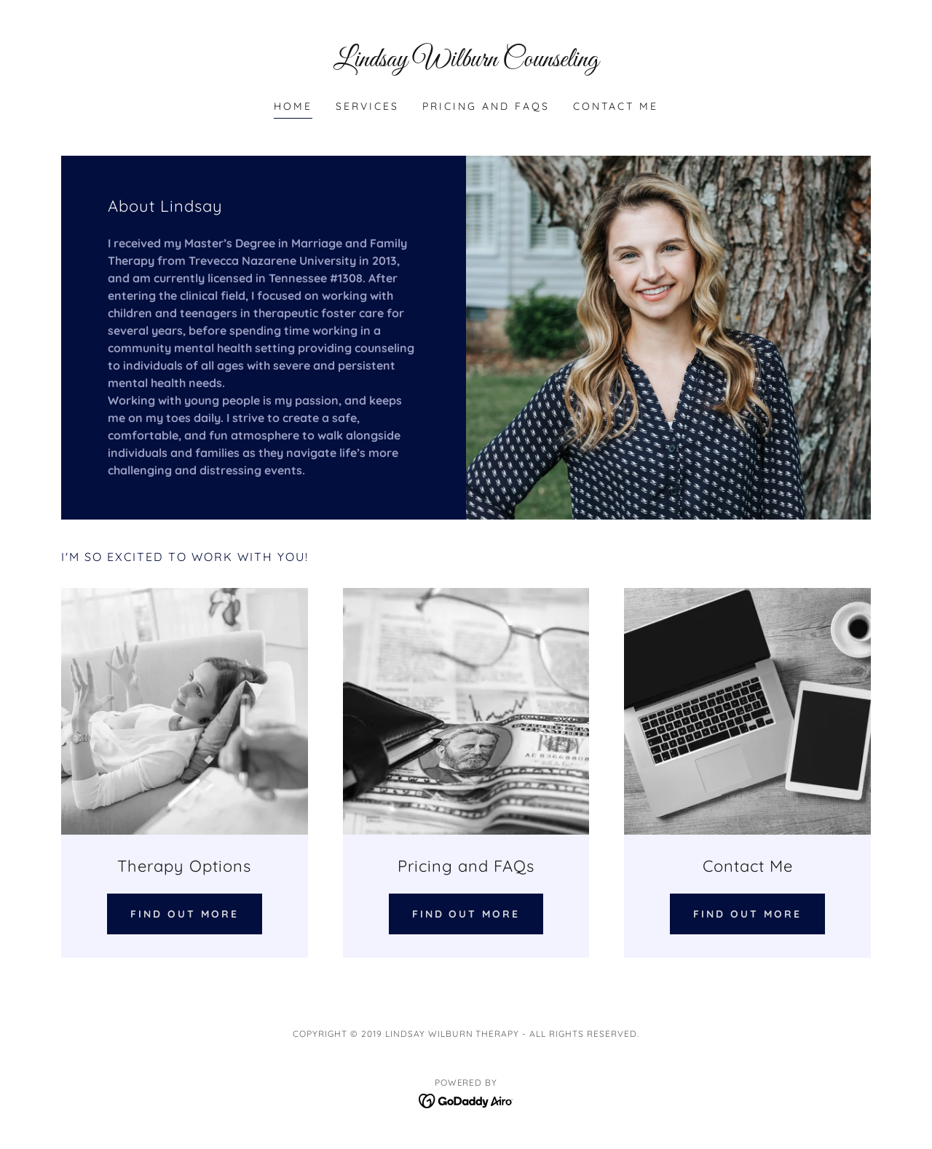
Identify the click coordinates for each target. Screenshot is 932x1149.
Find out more (184, 914)
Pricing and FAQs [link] (486, 106)
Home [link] (293, 106)
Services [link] (367, 106)
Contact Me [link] (615, 106)
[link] (466, 62)
